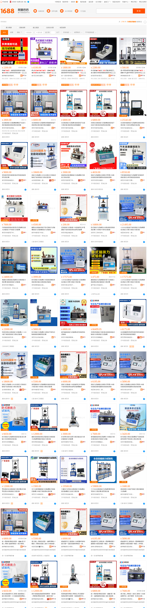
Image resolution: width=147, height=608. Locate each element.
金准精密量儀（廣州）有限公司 (38, 180)
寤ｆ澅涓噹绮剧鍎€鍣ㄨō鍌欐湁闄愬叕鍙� (68, 75)
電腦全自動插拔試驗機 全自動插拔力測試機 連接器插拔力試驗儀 (14, 281)
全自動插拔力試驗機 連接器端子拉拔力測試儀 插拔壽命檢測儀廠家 (73, 124)
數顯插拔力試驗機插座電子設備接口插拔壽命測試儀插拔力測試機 (102, 281)
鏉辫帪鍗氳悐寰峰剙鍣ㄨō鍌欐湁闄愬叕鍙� (38, 599)
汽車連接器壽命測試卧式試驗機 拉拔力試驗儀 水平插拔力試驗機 (14, 229)
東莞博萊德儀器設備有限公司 (8, 180)
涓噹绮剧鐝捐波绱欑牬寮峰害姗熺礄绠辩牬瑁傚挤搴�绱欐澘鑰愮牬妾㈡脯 (73, 72)
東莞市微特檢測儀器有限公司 (8, 128)
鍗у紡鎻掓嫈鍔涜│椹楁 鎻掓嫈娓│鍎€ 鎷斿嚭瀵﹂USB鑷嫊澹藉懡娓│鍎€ (14, 595)
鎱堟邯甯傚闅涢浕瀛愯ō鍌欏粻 (97, 75)
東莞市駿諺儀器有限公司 (68, 232)
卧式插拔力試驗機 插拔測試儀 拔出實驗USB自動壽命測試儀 (14, 438)
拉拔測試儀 (13, 131)
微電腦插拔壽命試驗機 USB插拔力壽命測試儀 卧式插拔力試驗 (103, 438)
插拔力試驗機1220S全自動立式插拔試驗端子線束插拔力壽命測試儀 (44, 176)
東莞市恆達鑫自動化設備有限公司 (68, 494)
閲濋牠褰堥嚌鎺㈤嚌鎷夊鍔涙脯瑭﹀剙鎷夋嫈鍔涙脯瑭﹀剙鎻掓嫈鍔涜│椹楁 (73, 595)
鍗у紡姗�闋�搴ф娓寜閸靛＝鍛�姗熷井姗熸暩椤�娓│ (43, 72)
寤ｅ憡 (24, 73)
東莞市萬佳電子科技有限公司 (127, 285)
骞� (24, 75)
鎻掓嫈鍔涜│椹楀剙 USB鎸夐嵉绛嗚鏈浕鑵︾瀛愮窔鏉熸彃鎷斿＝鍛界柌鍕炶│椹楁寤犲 (73, 543)
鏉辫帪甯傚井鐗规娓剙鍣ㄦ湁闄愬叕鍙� (8, 546)
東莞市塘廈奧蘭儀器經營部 (68, 337)
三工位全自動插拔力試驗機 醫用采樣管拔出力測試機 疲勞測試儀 (103, 490)
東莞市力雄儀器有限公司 (38, 494)
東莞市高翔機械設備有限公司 (97, 337)
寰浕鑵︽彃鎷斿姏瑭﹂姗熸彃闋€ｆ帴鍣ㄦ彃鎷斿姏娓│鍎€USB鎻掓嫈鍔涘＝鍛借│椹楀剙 (44, 543)
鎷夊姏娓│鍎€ (18, 78)
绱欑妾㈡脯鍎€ (66, 78)
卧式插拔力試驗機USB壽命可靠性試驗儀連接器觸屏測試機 (43, 333)
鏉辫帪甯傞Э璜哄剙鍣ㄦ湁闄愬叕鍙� (68, 546)
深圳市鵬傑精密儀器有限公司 (127, 442)
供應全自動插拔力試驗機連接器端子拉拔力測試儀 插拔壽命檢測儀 (102, 124)
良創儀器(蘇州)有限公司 (8, 337)
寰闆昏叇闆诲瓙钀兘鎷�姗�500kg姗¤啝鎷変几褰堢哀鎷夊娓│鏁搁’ (133, 72)
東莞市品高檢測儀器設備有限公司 (38, 337)
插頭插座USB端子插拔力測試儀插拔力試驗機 (132, 490)
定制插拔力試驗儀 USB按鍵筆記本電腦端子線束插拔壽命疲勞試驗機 (73, 229)
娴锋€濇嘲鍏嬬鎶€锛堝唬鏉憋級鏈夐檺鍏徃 (97, 546)
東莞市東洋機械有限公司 (8, 285)
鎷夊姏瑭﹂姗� (7, 78)
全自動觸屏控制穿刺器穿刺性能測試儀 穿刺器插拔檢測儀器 (132, 333)
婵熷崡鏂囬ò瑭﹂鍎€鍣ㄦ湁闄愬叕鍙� (127, 75)
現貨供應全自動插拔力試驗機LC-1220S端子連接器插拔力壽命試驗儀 (14, 333)
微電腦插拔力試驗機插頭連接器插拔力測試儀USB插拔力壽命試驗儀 (43, 386)
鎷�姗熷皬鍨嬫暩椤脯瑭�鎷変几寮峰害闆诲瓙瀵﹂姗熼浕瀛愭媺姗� (13, 72)
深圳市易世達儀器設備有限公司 (97, 180)
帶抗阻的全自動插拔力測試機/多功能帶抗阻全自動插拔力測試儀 (14, 490)
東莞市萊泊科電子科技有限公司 (68, 285)
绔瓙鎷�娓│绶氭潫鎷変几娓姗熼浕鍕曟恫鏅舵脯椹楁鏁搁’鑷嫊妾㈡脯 (103, 72)
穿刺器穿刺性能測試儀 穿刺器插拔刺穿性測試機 (14, 176)
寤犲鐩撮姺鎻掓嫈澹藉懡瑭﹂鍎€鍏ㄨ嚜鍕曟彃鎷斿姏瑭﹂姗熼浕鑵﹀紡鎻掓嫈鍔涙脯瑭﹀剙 (44, 595)
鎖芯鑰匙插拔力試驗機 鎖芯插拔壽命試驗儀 (73, 333)
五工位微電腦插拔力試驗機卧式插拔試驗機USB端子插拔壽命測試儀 (43, 490)
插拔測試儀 (5, 131)
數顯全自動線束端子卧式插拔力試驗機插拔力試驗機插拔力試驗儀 (43, 229)
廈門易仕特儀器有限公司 (97, 285)
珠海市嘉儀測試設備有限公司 (127, 128)
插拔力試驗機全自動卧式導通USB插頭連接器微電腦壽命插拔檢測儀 (102, 176)
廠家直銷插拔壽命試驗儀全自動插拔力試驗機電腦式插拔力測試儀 (43, 438)
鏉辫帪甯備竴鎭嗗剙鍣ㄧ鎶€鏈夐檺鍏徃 (8, 75)
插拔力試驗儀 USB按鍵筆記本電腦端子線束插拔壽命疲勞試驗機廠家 (73, 386)
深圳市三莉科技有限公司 (97, 232)
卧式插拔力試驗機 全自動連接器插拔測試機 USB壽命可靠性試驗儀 (103, 229)
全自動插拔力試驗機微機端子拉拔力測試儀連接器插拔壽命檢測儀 (13, 124)
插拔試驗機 (21, 131)
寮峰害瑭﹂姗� (77, 78)
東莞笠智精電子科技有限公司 (68, 180)
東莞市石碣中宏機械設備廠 (127, 180)
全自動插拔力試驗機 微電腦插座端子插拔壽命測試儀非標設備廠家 (43, 124)
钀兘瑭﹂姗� (137, 78)
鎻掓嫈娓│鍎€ (106, 78)
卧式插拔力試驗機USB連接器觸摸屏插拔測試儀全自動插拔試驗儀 (43, 281)
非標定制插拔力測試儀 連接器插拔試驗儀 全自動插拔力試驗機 (103, 333)
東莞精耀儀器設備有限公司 (38, 285)
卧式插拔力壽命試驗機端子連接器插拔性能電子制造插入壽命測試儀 (132, 438)
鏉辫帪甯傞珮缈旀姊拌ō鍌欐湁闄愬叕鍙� (8, 599)
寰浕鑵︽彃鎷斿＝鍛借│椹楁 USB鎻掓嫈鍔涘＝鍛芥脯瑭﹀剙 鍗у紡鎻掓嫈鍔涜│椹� (133, 595)
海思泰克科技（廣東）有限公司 (127, 232)
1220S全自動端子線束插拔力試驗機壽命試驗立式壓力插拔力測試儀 (133, 229)
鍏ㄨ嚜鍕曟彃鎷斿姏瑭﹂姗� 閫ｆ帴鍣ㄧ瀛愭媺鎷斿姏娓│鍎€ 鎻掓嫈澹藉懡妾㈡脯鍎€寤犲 (103, 595)
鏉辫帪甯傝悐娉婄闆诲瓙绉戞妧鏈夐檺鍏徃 (127, 546)
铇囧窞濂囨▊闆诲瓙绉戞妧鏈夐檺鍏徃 (38, 546)
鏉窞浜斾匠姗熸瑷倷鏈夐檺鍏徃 (38, 75)
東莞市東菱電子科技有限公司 (8, 232)
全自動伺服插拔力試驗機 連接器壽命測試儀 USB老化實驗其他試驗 (132, 124)
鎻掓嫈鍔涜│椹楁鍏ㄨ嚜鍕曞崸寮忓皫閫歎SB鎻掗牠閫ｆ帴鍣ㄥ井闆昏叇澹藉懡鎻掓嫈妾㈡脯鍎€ (103, 543)
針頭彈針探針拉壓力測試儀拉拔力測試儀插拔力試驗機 (73, 438)
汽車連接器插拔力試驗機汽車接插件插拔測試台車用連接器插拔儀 (132, 176)
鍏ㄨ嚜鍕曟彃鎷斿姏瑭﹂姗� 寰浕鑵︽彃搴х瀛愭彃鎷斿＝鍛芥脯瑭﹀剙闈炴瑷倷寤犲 (13, 543)
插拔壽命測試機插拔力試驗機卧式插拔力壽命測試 (73, 176)
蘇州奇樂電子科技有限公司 (38, 232)
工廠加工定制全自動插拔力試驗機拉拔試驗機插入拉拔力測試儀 (73, 490)
